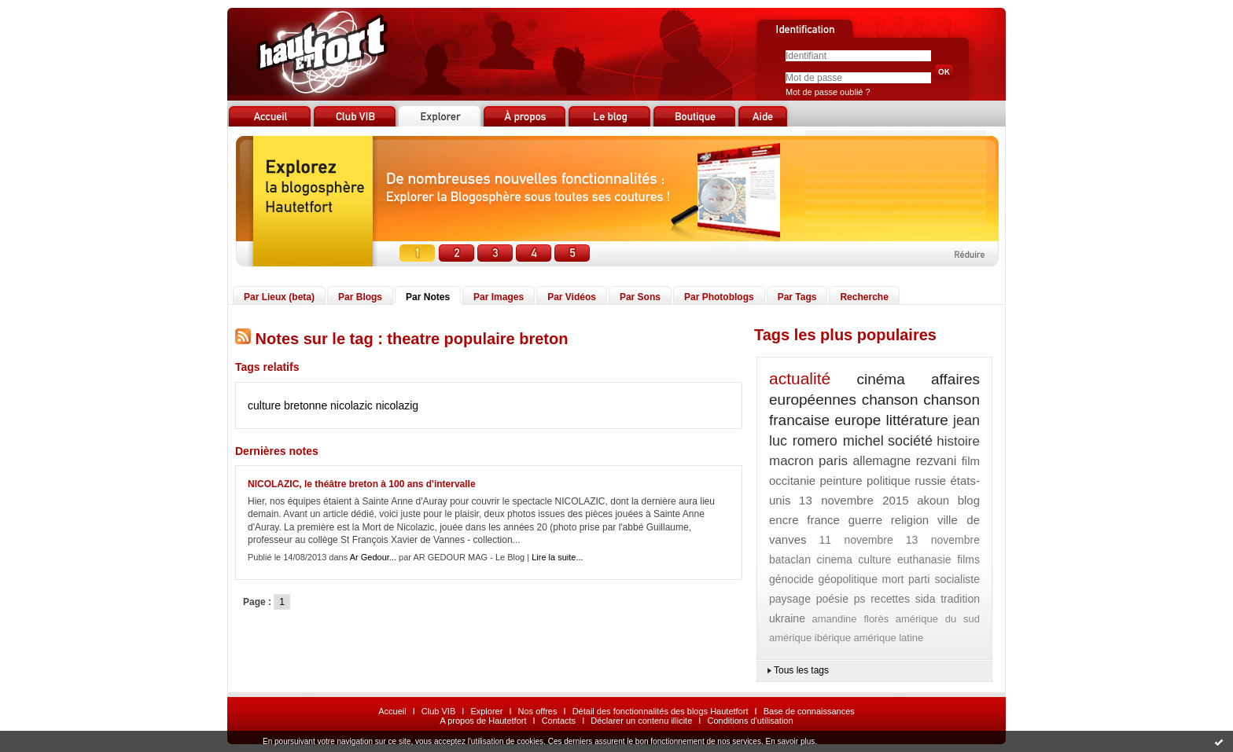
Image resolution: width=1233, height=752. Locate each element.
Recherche (864, 297)
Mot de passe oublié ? (828, 92)
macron (791, 460)
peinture (840, 480)
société (910, 441)
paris (833, 460)
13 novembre (943, 540)
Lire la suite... (557, 557)
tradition (960, 598)
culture (874, 559)
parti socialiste (944, 579)
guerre (865, 519)
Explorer (486, 711)
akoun (933, 500)
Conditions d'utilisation (750, 720)
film (971, 461)
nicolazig (397, 405)
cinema (834, 559)
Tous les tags (801, 670)
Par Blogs (360, 297)
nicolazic (351, 405)
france (823, 519)
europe (857, 420)
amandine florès (850, 619)
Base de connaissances (809, 711)
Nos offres (538, 711)
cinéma (881, 379)
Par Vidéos (571, 297)
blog (969, 500)
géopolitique (848, 579)
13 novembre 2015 (854, 500)
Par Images (498, 297)
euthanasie (924, 559)
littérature (917, 420)
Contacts (559, 720)
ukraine (787, 618)
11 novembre (856, 540)
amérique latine (888, 638)
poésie (832, 598)
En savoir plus (790, 741)
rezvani (936, 461)
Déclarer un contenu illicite (641, 720)
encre (784, 519)
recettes (890, 598)
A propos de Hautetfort (483, 720)
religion (910, 519)
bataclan (790, 559)
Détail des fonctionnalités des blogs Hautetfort (660, 711)
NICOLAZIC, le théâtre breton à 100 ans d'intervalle (362, 484)
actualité (799, 378)
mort (893, 579)
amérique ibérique (810, 638)
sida (925, 598)
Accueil (392, 711)
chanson (890, 399)
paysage (790, 598)
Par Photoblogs (719, 297)
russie (930, 480)
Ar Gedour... (373, 557)
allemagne (881, 461)
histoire (958, 441)
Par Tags (797, 297)
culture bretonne (287, 405)
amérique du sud (938, 619)
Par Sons (640, 297)
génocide (791, 579)
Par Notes (428, 297)
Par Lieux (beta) (279, 297)
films (968, 559)
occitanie (792, 480)
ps (860, 598)
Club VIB (438, 711)
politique (889, 480)
